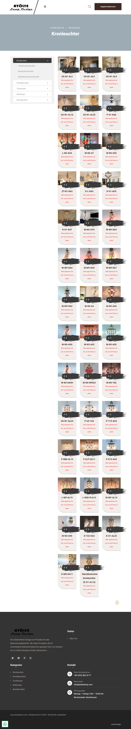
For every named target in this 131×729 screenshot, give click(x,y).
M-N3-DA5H (67, 384)
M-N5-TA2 (111, 384)
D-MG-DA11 (67, 575)
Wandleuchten (19, 691)
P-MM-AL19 (67, 460)
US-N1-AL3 (67, 76)
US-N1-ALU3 (67, 422)
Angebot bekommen (108, 7)
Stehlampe (17, 687)
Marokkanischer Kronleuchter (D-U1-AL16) (90, 579)
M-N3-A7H (89, 231)
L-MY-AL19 (67, 498)
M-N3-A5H (67, 345)
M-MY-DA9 (67, 307)
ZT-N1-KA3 (67, 192)
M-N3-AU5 (111, 345)
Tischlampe (18, 683)
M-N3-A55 (111, 154)
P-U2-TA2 (89, 422)
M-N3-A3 (89, 307)
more (51, 651)
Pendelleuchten (19, 679)
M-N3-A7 (89, 154)
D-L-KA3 (89, 192)
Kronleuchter (18, 674)
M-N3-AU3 (89, 345)
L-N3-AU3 (67, 154)
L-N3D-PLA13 (89, 498)
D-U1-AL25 (111, 537)
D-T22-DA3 (89, 537)
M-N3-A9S (67, 537)
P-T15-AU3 (111, 422)
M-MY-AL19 (111, 498)
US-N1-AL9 (111, 76)
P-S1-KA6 (111, 116)
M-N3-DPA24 (89, 384)
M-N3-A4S (111, 307)
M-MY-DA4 (67, 269)
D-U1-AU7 (67, 231)
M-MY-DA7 (111, 269)
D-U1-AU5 (111, 192)
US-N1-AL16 (67, 116)
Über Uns (73, 640)
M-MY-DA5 (89, 269)
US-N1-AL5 (89, 76)
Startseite (57, 28)
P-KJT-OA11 (89, 460)
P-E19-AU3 (111, 460)
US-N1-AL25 (89, 116)
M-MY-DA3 (111, 231)
